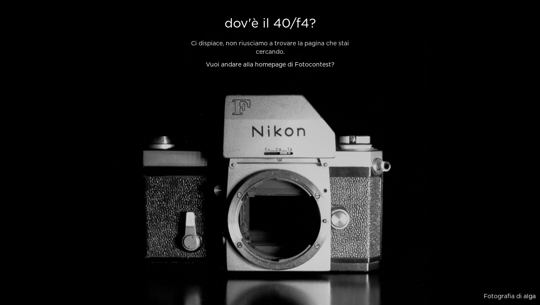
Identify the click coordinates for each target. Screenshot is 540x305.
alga (529, 296)
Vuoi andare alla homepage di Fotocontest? (270, 65)
